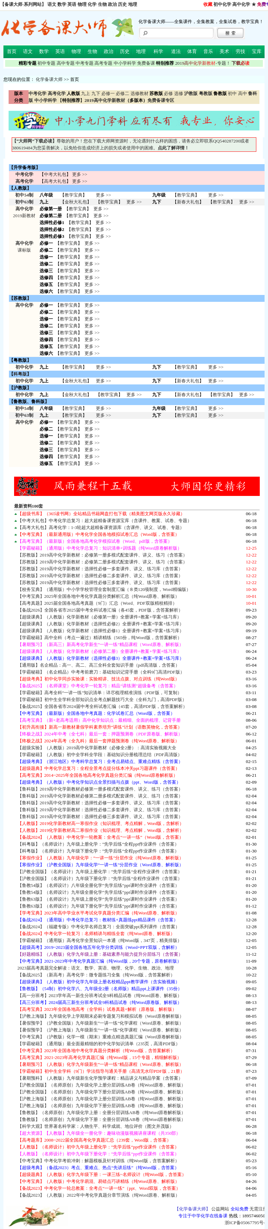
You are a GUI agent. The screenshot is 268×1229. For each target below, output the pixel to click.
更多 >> (79, 174)
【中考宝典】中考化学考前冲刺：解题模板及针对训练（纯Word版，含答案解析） (98, 1160)
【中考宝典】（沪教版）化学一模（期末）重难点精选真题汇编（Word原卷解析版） (101, 1036)
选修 (178, 93)
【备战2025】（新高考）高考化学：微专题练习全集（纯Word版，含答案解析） (96, 974)
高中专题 (66, 63)
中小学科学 (125, 63)
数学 (61, 4)
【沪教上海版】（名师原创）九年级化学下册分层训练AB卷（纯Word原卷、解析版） (102, 1105)
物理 (82, 4)
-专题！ (203, 63)
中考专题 (84, 63)
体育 (192, 51)
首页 (11, 51)
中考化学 (24, 174)
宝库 (256, 51)
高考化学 (24, 181)
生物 (102, 4)
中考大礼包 (55, 174)
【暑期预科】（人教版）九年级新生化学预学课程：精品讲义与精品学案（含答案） (100, 1078)
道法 (176, 51)
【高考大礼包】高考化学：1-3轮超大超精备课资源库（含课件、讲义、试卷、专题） (101, 527)
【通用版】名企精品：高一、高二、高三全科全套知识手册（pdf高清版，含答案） (99, 665)
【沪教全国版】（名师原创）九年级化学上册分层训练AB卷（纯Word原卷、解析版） (102, 1085)
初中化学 (222, 4)
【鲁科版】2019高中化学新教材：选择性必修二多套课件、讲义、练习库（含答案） (100, 809)
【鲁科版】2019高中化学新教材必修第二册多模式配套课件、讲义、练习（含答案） (100, 795)
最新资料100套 (28, 506)
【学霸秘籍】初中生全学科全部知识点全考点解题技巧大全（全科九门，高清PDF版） (102, 699)
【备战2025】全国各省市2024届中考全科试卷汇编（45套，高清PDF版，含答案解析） (102, 706)
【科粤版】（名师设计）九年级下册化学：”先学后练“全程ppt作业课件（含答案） (98, 851)
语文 (51, 4)
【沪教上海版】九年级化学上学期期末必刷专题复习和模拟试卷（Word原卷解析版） (101, 1016)
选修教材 (139, 93)
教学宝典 (73, 195)
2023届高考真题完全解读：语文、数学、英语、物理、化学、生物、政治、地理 (96, 968)
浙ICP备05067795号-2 (246, 1222)
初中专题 (46, 63)
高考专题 (103, 63)
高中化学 (241, 4)
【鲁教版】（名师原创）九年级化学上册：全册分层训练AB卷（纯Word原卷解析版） (102, 1112)
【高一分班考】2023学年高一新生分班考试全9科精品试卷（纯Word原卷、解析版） (100, 995)
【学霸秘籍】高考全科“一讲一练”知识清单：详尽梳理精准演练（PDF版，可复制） (100, 692)
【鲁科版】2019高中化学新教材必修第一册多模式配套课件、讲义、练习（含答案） (100, 789)
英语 (71, 4)
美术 (224, 51)
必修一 (108, 93)
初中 (232, 93)
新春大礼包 (188, 201)
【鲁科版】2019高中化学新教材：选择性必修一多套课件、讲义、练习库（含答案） (100, 802)
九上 (85, 93)
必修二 (122, 93)
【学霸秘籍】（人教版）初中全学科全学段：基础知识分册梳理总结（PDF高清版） (100, 754)
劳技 (240, 51)
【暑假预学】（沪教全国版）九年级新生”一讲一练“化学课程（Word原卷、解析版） (100, 1023)
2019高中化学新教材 (105, 100)
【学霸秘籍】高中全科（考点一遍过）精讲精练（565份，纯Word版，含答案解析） (100, 637)
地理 (132, 4)
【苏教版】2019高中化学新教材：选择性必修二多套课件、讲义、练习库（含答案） (100, 575)
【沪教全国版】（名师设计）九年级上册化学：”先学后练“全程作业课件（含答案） (100, 871)
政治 (112, 4)
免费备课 (146, 63)
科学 (158, 51)
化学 (92, 4)
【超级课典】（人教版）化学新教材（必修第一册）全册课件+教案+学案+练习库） (100, 616)
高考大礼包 (55, 181)
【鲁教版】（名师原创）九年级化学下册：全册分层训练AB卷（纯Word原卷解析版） (102, 1119)
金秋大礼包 (76, 201)
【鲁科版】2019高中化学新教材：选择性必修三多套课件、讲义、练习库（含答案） (100, 816)
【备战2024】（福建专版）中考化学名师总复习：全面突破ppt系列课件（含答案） (99, 926)
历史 (122, 4)
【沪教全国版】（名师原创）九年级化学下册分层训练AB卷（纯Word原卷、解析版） (102, 1091)
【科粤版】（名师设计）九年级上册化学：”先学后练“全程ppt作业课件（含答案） (98, 844)
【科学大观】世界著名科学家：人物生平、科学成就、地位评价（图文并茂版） (96, 1126)
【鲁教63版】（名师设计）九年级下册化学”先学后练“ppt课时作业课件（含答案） (98, 906)
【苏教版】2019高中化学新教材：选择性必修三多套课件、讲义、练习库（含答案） (100, 582)
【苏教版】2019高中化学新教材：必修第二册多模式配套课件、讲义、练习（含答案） (103, 561)
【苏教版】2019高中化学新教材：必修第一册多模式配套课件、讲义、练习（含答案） (103, 555)
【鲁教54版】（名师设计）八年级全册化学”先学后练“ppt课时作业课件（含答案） (98, 885)
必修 (168, 93)
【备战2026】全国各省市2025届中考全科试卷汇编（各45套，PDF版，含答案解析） (100, 610)
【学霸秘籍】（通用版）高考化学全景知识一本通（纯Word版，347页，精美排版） (100, 940)
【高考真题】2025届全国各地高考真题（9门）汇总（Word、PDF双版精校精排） (97, 603)
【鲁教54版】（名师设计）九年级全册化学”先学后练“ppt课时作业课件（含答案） (98, 892)
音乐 (208, 51)
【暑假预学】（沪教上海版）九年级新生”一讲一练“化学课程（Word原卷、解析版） (100, 1029)
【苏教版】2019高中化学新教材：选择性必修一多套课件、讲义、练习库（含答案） (100, 568)
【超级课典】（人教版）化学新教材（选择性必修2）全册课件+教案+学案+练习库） (101, 623)
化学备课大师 (49, 79)
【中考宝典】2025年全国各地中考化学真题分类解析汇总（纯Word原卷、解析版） (99, 596)
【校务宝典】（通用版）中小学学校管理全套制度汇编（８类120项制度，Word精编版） (104, 589)
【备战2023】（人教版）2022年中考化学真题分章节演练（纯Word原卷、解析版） (99, 1195)
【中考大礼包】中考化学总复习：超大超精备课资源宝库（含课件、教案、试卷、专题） (105, 520)
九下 (95, 93)
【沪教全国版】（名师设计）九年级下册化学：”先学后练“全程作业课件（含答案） (100, 878)
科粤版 (20, 374)
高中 (242, 93)
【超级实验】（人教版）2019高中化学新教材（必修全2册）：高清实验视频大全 (97, 747)
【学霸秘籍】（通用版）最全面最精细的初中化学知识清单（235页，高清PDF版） (99, 1043)
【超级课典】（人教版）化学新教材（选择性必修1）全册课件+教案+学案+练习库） (101, 630)
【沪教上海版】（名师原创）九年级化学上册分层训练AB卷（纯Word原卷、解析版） (102, 1098)
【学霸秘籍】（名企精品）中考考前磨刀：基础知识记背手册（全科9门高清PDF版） (101, 672)
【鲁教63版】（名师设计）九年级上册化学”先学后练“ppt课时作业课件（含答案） (98, 899)
